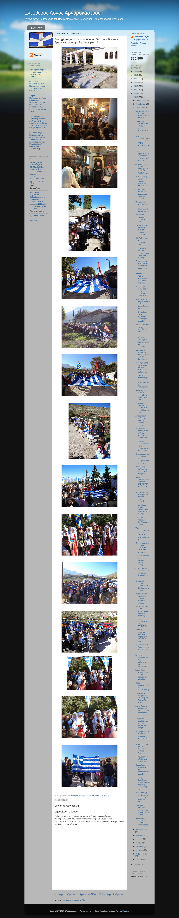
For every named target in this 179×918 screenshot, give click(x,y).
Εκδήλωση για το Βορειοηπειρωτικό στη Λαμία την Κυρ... (143, 114)
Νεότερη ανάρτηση (65, 894)
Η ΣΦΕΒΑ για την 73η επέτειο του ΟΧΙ (141, 241)
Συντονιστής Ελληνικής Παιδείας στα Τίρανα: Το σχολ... (142, 697)
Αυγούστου (141, 835)
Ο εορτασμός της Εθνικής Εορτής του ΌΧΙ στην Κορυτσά (141, 193)
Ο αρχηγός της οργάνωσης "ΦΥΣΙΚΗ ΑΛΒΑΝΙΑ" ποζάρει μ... (142, 367)
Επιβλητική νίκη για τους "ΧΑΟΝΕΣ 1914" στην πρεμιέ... (142, 547)
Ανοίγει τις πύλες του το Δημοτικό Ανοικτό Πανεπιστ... (142, 748)
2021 (136, 71)
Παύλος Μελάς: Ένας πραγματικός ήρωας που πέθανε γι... (142, 611)
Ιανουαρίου (141, 860)
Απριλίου (140, 846)
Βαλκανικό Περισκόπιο (35, 194)
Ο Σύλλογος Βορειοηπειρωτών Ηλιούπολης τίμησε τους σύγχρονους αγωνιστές (37, 86)
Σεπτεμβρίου (141, 829)
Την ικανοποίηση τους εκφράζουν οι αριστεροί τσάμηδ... (142, 560)
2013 (136, 97)
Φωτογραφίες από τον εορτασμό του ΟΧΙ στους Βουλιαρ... (142, 252)
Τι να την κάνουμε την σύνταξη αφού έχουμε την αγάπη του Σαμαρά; (38, 73)
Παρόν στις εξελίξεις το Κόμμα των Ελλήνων (141, 470)
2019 (136, 75)
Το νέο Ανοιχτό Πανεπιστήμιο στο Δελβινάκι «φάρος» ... (142, 648)
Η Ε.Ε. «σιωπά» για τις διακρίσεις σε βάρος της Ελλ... (142, 329)
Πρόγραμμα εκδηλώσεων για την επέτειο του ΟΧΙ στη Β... (142, 291)
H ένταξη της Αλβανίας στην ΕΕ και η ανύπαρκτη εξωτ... (142, 395)
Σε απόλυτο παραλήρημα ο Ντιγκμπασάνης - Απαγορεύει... (142, 381)
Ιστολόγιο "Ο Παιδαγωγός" (36, 163)
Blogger (125, 911)
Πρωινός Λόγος (37, 216)
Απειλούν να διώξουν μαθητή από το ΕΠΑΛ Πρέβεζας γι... (142, 168)
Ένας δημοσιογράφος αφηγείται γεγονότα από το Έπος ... (142, 155)
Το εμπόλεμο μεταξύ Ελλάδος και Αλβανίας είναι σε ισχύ (143, 509)
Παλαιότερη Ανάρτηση (111, 894)
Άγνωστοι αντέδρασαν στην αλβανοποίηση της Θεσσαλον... (142, 660)
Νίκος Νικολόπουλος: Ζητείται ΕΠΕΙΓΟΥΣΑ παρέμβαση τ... (142, 482)
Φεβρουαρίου (141, 854)
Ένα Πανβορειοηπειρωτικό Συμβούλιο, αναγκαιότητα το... (142, 533)
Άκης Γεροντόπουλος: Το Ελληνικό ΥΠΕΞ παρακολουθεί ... (143, 142)
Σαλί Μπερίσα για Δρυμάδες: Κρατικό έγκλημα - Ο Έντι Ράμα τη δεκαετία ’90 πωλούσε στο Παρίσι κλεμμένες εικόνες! (38, 122)
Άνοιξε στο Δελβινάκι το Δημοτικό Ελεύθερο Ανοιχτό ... (142, 723)
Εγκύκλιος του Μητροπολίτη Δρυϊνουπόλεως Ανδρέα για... (142, 265)
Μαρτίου (139, 850)
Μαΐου (139, 843)
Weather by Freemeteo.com (139, 876)
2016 (136, 86)
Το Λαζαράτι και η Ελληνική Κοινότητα (142, 759)
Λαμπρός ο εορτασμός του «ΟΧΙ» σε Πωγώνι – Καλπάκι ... (142, 354)
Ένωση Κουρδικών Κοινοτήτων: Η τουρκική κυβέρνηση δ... (143, 783)
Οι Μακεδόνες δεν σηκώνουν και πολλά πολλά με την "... (142, 573)
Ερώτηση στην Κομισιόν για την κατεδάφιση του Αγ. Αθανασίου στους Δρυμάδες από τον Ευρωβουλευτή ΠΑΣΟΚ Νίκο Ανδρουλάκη (37, 141)
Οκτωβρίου (141, 108)
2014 (136, 93)
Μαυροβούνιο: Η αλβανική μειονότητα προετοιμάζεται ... (142, 736)
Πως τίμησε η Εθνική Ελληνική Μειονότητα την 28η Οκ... (142, 181)
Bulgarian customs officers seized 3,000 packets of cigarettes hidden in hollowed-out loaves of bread (38, 203)
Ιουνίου (139, 839)
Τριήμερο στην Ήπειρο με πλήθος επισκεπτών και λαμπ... (142, 229)
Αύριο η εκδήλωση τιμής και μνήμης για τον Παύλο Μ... (141, 635)
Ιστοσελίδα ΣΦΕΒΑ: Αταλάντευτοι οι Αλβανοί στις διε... (142, 278)
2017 (136, 82)
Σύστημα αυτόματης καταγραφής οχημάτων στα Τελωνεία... (142, 810)
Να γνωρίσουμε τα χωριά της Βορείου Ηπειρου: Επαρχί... (142, 496)
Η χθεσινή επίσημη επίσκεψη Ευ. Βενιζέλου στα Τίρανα (142, 585)
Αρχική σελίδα (36, 27)
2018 (136, 79)
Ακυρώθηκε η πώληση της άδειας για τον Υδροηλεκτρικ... (142, 710)
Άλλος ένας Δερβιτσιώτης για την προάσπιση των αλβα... (142, 674)
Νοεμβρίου (140, 104)
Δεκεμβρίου (141, 100)
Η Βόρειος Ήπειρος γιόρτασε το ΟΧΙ (141, 218)
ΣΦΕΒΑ (33, 220)
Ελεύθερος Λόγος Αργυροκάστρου (62, 13)
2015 (136, 90)
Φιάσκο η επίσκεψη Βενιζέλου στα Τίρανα (142, 521)
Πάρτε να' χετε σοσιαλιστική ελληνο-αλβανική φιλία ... (142, 598)
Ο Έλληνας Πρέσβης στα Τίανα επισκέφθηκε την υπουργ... (142, 445)
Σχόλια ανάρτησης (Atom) (76, 900)
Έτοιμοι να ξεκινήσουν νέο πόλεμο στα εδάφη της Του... (143, 407)
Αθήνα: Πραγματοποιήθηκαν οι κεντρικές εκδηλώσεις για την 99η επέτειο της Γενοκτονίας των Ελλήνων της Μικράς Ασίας (38, 103)
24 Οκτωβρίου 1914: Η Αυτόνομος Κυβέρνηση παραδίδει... (142, 316)
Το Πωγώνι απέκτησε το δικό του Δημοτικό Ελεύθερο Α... (142, 433)
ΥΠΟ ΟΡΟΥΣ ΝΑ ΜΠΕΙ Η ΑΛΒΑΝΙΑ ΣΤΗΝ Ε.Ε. (141, 622)
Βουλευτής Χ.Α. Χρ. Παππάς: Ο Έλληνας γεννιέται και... (142, 821)
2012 (136, 864)
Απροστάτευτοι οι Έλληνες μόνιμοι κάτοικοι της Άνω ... (142, 420)
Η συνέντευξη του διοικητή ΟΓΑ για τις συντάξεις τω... (142, 797)
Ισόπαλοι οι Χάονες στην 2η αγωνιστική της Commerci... (142, 342)
